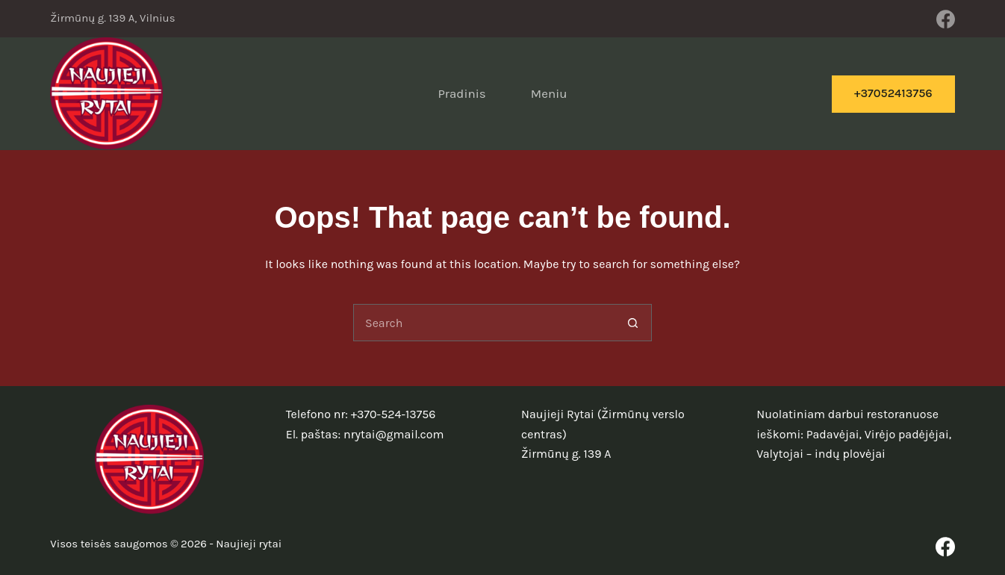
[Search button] (633, 322)
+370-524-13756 (393, 414)
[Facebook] (945, 19)
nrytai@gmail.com (393, 434)
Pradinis (461, 93)
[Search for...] (483, 322)
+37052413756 (893, 93)
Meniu (549, 93)
